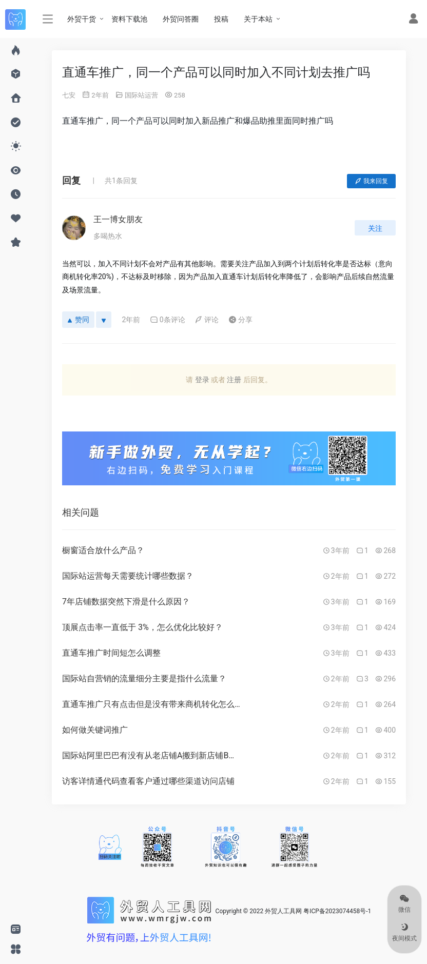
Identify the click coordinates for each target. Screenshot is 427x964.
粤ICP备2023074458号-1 (337, 911)
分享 (240, 320)
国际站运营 (141, 95)
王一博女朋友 (118, 219)
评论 (207, 320)
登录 (202, 380)
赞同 (78, 320)
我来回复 (371, 181)
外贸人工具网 (283, 911)
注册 (234, 380)
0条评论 (167, 320)
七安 (68, 95)
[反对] (103, 319)
